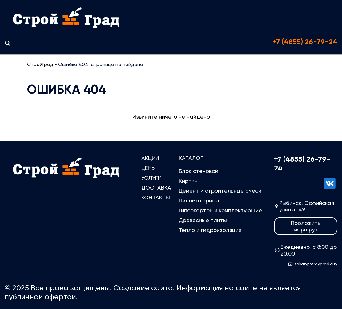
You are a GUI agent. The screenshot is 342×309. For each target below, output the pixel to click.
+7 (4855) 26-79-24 (304, 41)
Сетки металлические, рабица (211, 249)
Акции (150, 158)
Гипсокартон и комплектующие (220, 210)
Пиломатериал (199, 200)
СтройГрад (40, 64)
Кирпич (188, 181)
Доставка (156, 187)
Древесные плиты (203, 220)
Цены (148, 168)
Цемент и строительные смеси (220, 190)
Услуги (151, 177)
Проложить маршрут (305, 226)
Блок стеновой (198, 171)
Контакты (155, 197)
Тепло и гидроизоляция (210, 230)
